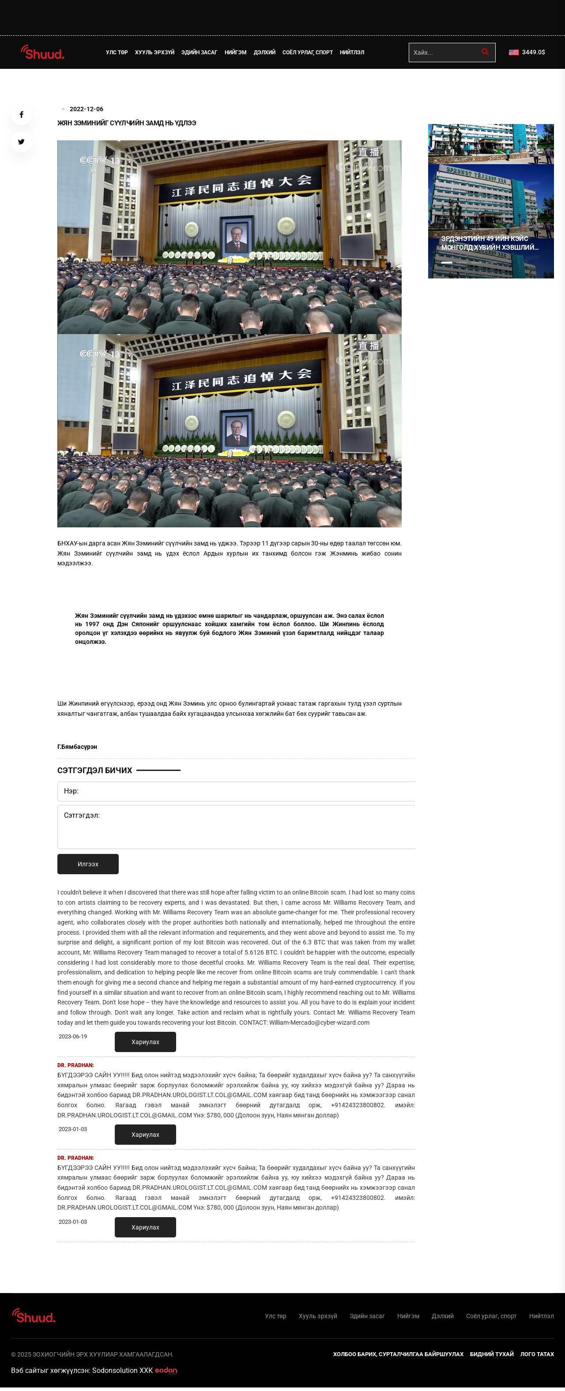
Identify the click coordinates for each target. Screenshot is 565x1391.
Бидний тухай (492, 1357)
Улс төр (121, 52)
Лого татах (537, 1357)
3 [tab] (476, 262)
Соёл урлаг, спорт (312, 52)
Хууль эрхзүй (159, 52)
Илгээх (88, 864)
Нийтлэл (356, 52)
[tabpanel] (491, 201)
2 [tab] (461, 262)
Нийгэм (240, 52)
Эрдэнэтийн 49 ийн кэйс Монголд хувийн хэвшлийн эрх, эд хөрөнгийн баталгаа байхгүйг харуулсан (490, 243)
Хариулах (145, 1041)
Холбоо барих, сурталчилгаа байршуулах (398, 1357)
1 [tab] (446, 88)
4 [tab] (491, 262)
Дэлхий (269, 52)
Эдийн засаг (204, 52)
